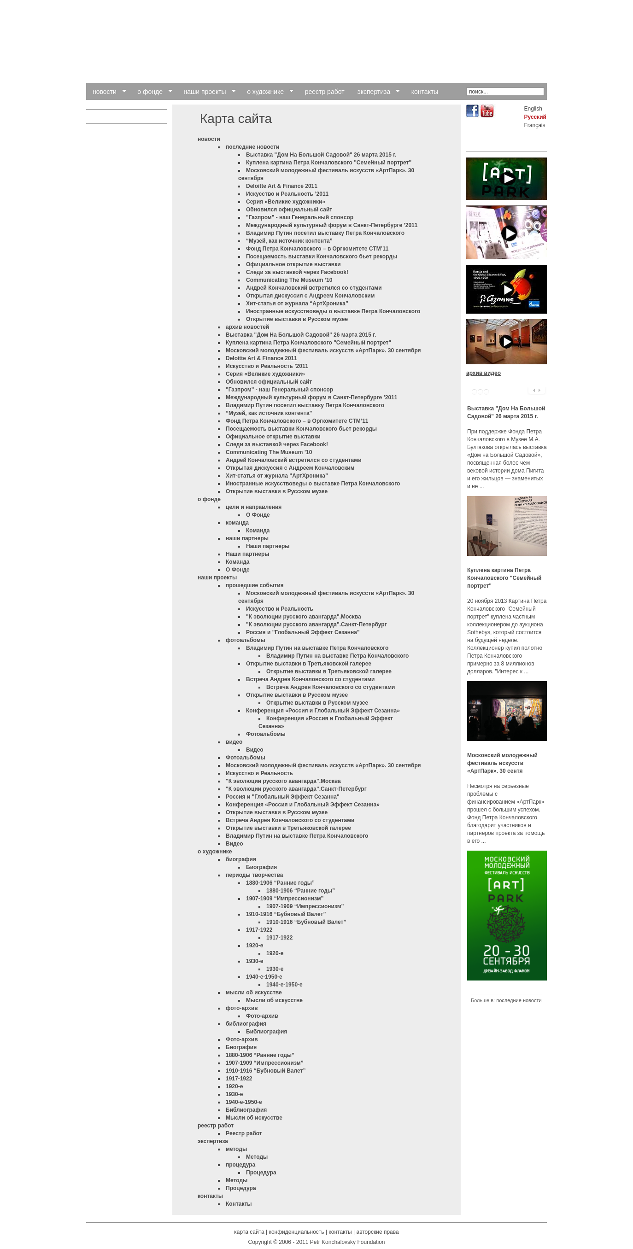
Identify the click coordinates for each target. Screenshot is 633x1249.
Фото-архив (262, 1016)
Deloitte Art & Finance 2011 (281, 186)
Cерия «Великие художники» (285, 201)
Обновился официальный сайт (289, 209)
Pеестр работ (244, 1133)
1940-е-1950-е (264, 977)
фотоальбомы (245, 640)
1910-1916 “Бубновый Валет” (286, 914)
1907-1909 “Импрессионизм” (285, 898)
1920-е (254, 945)
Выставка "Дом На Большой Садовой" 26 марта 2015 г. (321, 155)
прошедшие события (255, 585)
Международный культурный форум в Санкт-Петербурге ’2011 (331, 225)
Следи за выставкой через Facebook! (297, 272)
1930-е (254, 961)
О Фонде (258, 515)
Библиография (266, 1031)
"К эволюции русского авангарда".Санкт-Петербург (316, 624)
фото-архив (242, 1008)
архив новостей (247, 327)
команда (237, 522)
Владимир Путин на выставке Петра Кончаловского (317, 648)
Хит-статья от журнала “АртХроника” (297, 303)
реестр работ (216, 1125)
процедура (240, 1164)
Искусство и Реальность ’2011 (287, 194)
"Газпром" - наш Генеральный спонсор (299, 217)
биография (241, 859)
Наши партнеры (268, 546)
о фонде (209, 499)
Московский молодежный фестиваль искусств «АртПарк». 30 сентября (323, 350)
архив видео (483, 373)
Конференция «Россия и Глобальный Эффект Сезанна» (323, 710)
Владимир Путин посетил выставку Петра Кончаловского (325, 233)
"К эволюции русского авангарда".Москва (303, 616)
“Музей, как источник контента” (289, 241)
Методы (257, 1157)
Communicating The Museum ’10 (289, 280)
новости (209, 139)
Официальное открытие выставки (293, 264)
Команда (258, 530)
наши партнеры (247, 538)
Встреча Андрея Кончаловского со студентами (310, 679)
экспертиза (213, 1141)
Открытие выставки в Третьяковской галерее (308, 663)
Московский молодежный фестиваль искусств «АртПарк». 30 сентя (502, 763)
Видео (255, 750)
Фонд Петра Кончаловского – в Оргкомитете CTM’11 (317, 248)
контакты (210, 1196)
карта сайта (249, 1232)
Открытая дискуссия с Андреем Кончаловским (310, 295)
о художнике (215, 851)
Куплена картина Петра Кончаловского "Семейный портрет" (328, 162)
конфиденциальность (296, 1232)
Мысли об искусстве (274, 1000)
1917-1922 (259, 930)
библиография (246, 1024)
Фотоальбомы (266, 734)
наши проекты (217, 577)
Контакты (239, 1204)
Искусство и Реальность (279, 609)
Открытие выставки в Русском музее (297, 319)
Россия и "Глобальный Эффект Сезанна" (303, 632)
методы (236, 1149)
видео (234, 742)
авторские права (377, 1232)
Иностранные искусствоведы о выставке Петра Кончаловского (333, 311)
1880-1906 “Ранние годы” (280, 883)
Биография (261, 867)
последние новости (252, 147)
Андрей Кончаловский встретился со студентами (314, 288)
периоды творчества (254, 875)
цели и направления (253, 507)
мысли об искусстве (254, 992)
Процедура (261, 1172)
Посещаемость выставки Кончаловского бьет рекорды (321, 256)
